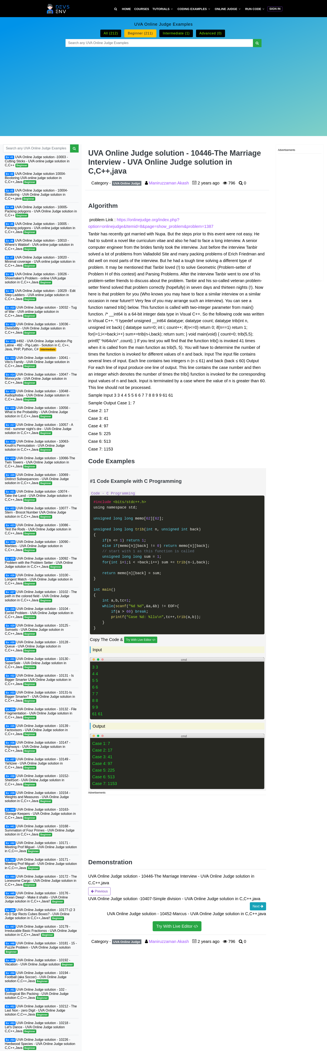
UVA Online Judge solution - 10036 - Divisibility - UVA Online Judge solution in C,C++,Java (37, 328)
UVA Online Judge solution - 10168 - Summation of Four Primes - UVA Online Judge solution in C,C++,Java (39, 830)
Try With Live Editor (140, 640)
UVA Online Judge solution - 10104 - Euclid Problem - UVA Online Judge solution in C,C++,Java (39, 613)
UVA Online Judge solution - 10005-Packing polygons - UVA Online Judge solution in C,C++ (41, 211)
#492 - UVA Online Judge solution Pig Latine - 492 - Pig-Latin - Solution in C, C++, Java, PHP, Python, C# (38, 345)
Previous (99, 891)
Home (126, 9)
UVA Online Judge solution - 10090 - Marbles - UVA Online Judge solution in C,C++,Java (37, 546)
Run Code (253, 9)
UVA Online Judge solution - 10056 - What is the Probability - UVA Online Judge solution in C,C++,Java (37, 412)
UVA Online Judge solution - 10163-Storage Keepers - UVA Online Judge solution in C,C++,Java (40, 814)
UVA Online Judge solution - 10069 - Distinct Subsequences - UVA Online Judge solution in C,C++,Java (37, 479)
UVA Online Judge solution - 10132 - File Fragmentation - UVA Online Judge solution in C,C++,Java (41, 713)
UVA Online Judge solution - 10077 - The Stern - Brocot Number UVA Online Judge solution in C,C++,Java (41, 512)
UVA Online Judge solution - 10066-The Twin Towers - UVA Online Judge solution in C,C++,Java (40, 462)
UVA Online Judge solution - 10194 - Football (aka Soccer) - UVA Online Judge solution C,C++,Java (37, 977)
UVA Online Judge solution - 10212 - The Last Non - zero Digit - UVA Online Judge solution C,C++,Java (41, 1010)
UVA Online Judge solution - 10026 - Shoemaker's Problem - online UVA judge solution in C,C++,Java (37, 278)
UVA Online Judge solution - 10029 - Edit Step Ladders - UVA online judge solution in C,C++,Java (40, 295)
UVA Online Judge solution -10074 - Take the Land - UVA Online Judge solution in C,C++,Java (38, 496)
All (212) (111, 33)
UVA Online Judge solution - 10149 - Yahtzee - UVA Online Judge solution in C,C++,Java (37, 763)
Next (258, 906)
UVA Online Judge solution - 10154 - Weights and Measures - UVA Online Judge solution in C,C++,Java (37, 797)
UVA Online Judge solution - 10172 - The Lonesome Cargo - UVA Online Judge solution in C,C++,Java (41, 881)
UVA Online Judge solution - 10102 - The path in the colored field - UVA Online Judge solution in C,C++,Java (41, 596)
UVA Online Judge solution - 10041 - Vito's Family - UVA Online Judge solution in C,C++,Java (37, 362)
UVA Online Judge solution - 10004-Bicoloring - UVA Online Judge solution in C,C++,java (36, 195)
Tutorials (161, 9)
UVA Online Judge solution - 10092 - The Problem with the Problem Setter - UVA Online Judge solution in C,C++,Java (41, 563)
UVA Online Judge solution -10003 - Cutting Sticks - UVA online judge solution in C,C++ (37, 161)
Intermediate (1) (176, 33)
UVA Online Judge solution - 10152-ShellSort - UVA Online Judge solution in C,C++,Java (37, 780)
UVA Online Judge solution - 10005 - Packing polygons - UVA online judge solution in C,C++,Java (40, 228)
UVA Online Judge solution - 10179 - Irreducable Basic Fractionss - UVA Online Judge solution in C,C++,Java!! (41, 931)
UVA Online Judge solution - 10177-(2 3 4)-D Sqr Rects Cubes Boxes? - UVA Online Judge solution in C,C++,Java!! (40, 914)
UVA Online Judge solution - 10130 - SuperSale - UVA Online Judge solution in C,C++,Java (37, 663)
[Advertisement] (164, 86)
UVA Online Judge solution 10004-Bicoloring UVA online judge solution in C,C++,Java (35, 178)
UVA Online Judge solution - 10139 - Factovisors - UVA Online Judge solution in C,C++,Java (37, 730)
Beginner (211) (140, 33)
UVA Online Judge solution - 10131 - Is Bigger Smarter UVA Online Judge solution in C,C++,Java (39, 680)
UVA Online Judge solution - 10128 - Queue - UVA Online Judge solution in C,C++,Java (37, 646)
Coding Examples (192, 9)
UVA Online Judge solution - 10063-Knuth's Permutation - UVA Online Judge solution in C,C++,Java (37, 446)
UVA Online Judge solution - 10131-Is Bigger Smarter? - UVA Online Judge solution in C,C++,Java (40, 697)
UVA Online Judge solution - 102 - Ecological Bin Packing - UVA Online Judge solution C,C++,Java (37, 994)
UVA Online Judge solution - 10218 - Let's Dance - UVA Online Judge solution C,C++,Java (37, 1027)
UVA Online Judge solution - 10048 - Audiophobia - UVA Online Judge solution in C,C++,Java (37, 395)
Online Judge (226, 9)
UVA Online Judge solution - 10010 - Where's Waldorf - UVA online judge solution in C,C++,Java (39, 245)
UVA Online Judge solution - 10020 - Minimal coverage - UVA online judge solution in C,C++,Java (40, 262)
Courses (141, 9)
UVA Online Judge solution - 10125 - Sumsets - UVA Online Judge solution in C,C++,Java (37, 630)
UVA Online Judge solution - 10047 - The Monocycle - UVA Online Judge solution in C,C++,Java (41, 379)
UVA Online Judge (126, 183)
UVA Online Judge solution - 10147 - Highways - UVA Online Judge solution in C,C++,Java (37, 747)
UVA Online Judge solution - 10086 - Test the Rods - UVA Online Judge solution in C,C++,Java (38, 529)
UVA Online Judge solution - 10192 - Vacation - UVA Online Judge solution (39, 962)
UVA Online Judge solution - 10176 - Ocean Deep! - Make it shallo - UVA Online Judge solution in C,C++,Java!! (37, 897)
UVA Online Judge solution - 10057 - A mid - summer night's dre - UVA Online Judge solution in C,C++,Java (39, 429)
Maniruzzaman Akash (169, 183)
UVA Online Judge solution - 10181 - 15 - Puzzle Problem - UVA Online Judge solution (41, 947)
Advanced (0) (210, 33)
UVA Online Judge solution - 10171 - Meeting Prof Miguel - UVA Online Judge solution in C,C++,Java (41, 847)
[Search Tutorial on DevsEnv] (116, 9)
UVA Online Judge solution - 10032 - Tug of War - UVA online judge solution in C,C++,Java (41, 312)
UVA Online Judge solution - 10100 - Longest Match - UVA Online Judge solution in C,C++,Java (39, 579)
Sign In (274, 8)
